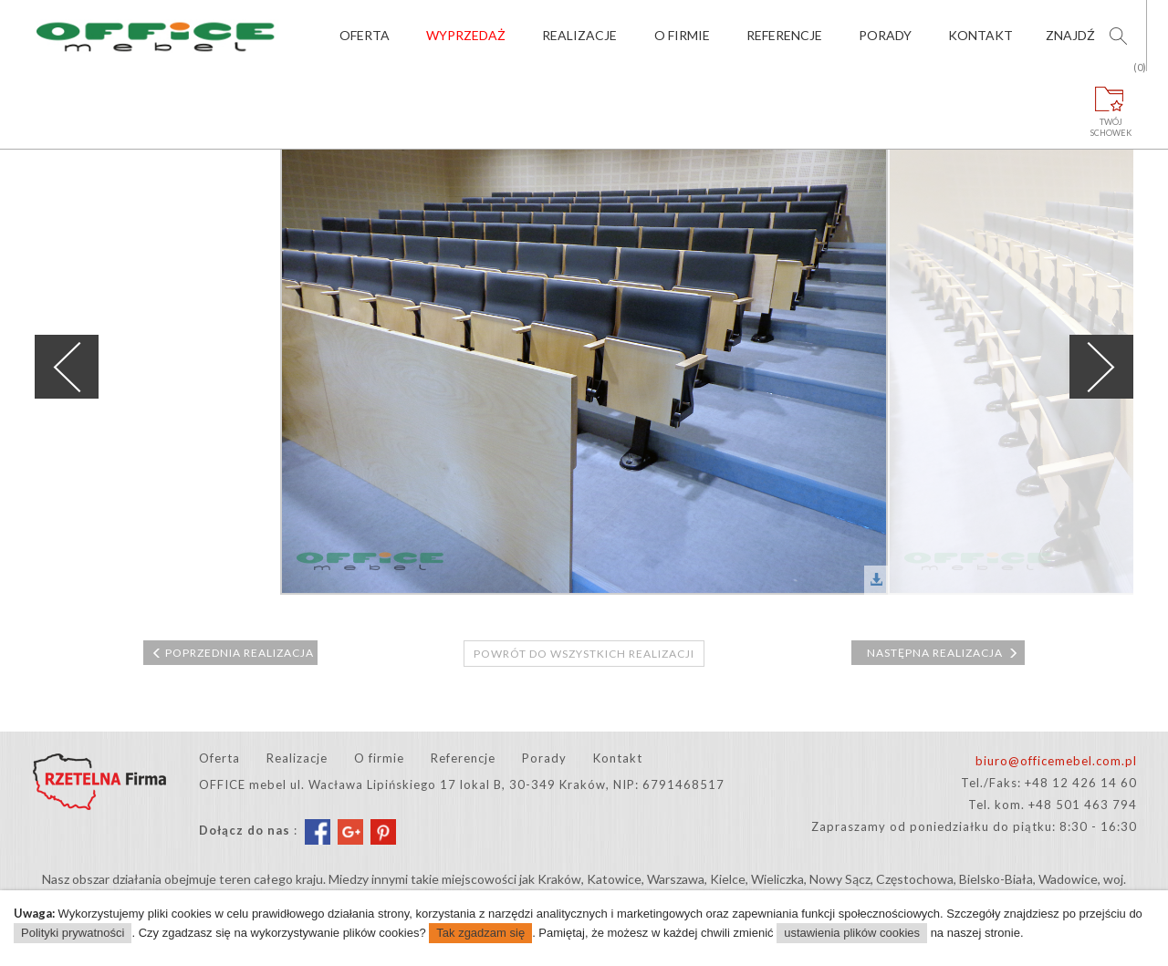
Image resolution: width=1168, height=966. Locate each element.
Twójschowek (1111, 104)
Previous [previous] (67, 367)
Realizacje (579, 35)
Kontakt (980, 35)
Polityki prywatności (72, 933)
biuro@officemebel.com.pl (1056, 760)
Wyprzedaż (466, 35)
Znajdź (1070, 35)
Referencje (784, 35)
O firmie (682, 35)
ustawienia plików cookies (852, 933)
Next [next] (1101, 367)
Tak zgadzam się (480, 933)
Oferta (364, 35)
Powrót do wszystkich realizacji (584, 653)
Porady (885, 35)
